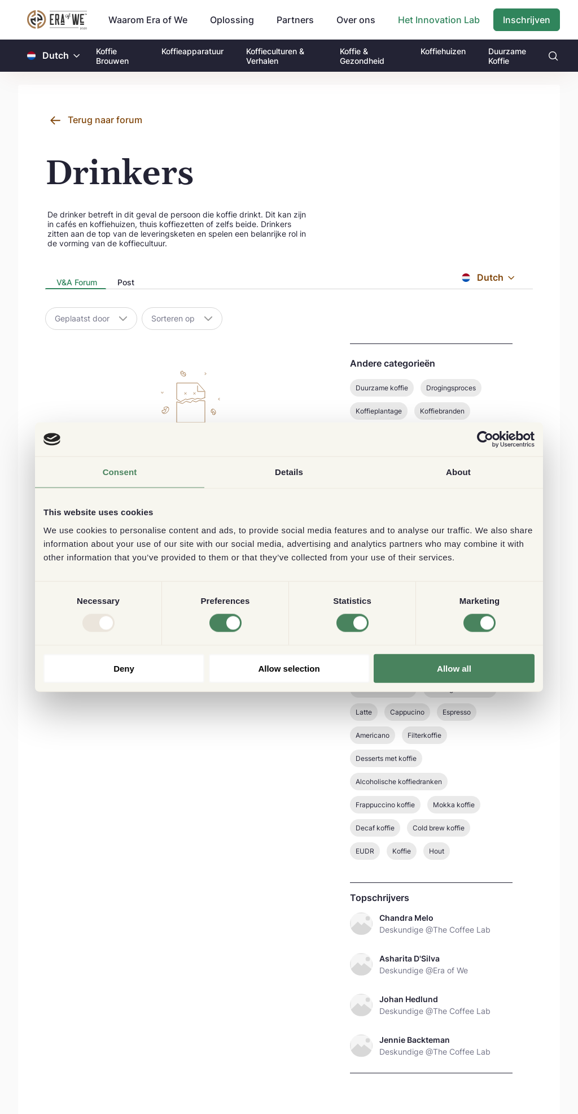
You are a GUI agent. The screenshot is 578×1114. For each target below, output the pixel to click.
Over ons (355, 19)
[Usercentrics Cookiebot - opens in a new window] (485, 439)
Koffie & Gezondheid (362, 56)
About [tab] (458, 472)
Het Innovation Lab (439, 19)
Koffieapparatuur (192, 51)
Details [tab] (289, 472)
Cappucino (407, 712)
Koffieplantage (379, 411)
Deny (123, 668)
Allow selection (288, 668)
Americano (372, 735)
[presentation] (75, 283)
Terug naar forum (105, 119)
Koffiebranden (442, 411)
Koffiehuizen (443, 51)
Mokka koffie (454, 804)
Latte (364, 712)
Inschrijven (526, 19)
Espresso (457, 712)
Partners (295, 19)
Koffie (401, 851)
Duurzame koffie (382, 388)
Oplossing (232, 19)
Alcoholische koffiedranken (399, 781)
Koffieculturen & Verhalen (275, 56)
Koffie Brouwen (112, 56)
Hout (436, 851)
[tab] (75, 283)
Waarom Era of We (147, 19)
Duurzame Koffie (507, 56)
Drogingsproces (451, 388)
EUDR (365, 851)
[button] (77, 56)
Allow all (454, 668)
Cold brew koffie (439, 828)
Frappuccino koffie (385, 804)
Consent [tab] (120, 472)
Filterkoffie (424, 735)
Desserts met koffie (386, 758)
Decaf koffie (375, 828)
